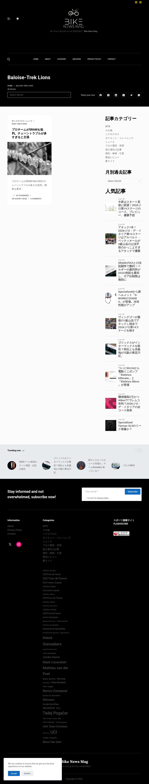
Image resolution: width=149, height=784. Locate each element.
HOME (35, 59)
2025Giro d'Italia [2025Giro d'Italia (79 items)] (49, 610)
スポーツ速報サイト (123, 520)
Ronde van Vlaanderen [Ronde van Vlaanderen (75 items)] (51, 696)
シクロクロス (19, 121)
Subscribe (133, 491)
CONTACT (112, 59)
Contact (11, 533)
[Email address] (103, 492)
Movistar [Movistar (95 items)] (61, 678)
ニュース (28, 121)
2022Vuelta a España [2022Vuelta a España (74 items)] (51, 590)
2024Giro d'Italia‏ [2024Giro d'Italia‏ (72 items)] (49, 602)
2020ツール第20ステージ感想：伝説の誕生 (28, 465)
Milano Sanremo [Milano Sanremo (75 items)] (49, 679)
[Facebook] (100, 95)
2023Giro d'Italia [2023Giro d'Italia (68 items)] (48, 594)
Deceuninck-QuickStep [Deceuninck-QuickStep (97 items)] (54, 628)
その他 (108, 130)
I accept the (98, 498)
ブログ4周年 (129, 465)
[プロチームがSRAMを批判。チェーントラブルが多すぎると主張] (29, 158)
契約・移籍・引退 (114, 153)
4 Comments (35, 199)
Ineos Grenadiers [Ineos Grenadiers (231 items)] (52, 640)
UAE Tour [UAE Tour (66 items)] (46, 733)
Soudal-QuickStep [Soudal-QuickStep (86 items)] (51, 704)
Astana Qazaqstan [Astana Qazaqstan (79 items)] (50, 617)
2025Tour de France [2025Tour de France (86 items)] (52, 613)
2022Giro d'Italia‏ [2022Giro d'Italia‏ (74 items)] (49, 587)
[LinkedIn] (116, 95)
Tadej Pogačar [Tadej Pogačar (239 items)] (55, 713)
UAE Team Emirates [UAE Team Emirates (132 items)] (55, 726)
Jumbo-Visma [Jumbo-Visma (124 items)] (51, 657)
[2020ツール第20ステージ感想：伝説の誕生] (11, 465)
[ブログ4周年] (115, 465)
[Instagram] (140, 2)
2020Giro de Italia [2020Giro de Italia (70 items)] (49, 571)
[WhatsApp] (139, 95)
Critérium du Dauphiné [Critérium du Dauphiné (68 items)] (50, 625)
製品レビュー (112, 157)
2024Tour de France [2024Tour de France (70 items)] (50, 606)
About (10, 526)
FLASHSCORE (120, 523)
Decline (27, 773)
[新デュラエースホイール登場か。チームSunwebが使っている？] (81, 465)
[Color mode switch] (17, 18)
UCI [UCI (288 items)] (53, 732)
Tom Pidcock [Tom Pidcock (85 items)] (48, 722)
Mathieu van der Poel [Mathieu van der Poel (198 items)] (55, 671)
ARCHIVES (77, 59)
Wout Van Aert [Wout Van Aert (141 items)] (52, 742)
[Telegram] (131, 95)
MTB (107, 126)
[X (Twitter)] (136, 2)
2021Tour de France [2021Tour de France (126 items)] (55, 578)
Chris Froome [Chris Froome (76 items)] (62, 621)
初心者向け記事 (113, 149)
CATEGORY (61, 59)
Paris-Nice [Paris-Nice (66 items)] (46, 683)
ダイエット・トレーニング (119, 138)
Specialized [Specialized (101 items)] (49, 708)
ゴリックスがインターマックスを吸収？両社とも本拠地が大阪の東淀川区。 (62, 465)
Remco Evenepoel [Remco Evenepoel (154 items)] (55, 691)
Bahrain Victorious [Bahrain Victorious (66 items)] (49, 621)
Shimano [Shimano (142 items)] (48, 699)
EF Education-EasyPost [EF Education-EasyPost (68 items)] (51, 633)
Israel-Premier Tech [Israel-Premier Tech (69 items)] (50, 649)
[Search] (8, 59)
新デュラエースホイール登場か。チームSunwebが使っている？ (97, 465)
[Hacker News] (123, 95)
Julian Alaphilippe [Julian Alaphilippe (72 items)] (49, 653)
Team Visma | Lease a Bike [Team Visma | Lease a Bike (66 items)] (52, 719)
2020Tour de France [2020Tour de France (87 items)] (52, 574)
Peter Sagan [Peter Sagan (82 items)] (48, 686)
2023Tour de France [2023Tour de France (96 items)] (53, 598)
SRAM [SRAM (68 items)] (58, 708)
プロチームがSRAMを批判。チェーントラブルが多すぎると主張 (29, 133)
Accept (14, 773)
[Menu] (8, 18)
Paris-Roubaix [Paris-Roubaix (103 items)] (58, 682)
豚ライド (110, 161)
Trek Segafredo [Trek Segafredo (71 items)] (61, 722)
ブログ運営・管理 (114, 145)
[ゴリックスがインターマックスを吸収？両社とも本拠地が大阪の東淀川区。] (46, 465)
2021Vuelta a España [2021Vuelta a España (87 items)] (52, 582)
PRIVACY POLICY (94, 59)
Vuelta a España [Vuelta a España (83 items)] (50, 738)
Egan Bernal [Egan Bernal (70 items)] (64, 633)
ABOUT (48, 59)
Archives (11, 89)
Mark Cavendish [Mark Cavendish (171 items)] (54, 662)
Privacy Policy (103, 498)
